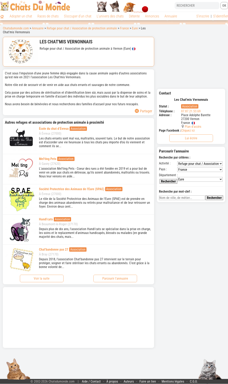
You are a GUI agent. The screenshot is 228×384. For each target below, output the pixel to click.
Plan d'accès (193, 127)
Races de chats (48, 16)
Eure (135, 28)
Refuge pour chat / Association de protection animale (82, 28)
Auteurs (129, 381)
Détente (134, 16)
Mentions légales (173, 381)
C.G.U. (194, 381)
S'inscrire (202, 16)
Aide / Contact (91, 381)
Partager (143, 111)
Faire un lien (147, 381)
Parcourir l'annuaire (115, 278)
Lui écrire (191, 138)
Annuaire (170, 16)
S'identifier (220, 16)
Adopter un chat (21, 16)
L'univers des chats (110, 16)
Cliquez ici (188, 130)
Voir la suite (42, 278)
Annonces (152, 16)
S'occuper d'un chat (77, 16)
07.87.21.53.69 (191, 111)
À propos (112, 381)
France (124, 28)
